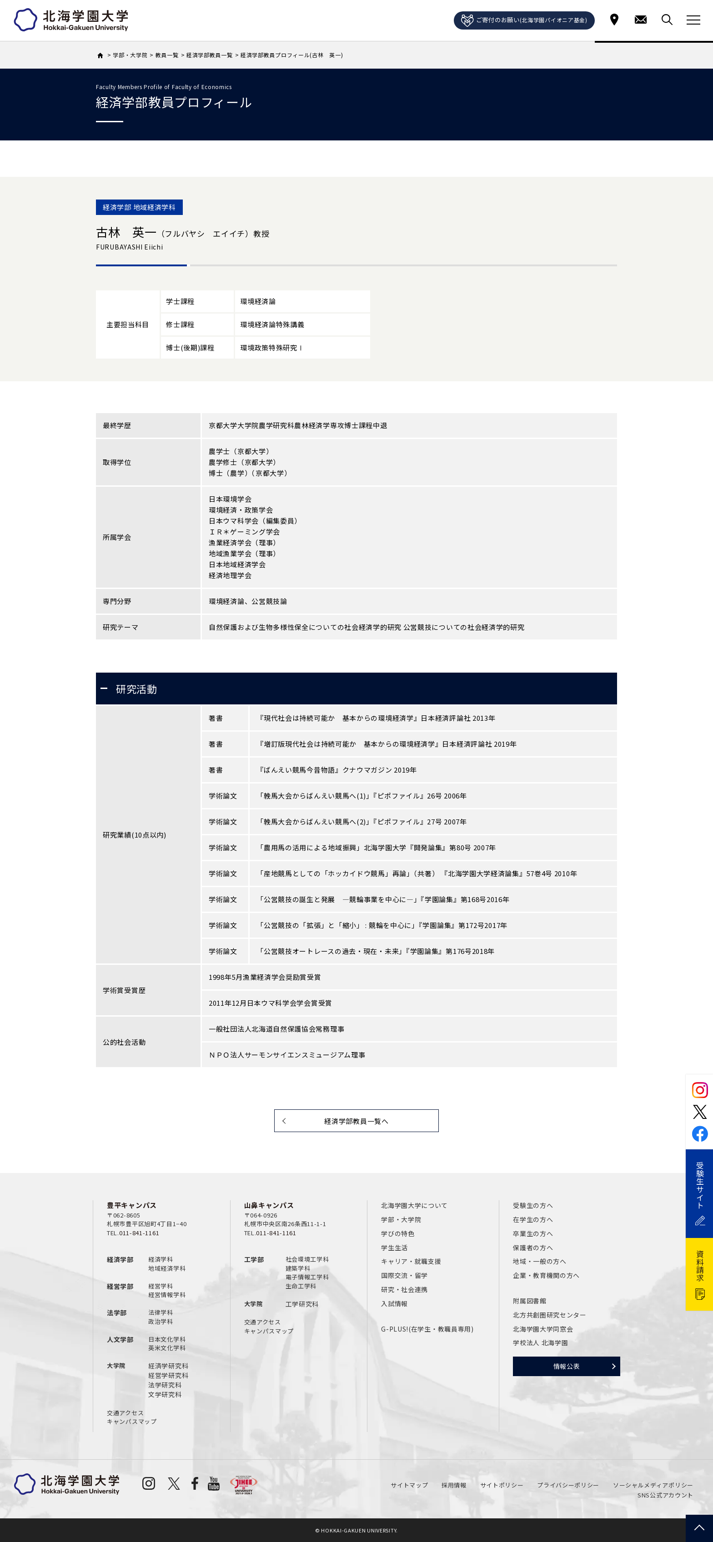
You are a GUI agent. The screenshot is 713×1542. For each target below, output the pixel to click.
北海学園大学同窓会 (543, 1328)
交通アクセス (125, 1412)
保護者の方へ (533, 1247)
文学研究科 (165, 1394)
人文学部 (120, 1339)
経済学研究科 (168, 1365)
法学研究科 (165, 1384)
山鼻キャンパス (269, 1205)
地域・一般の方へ (540, 1261)
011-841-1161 (139, 1232)
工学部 (254, 1259)
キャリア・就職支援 (411, 1261)
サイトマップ (409, 1485)
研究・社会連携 (404, 1289)
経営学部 (120, 1286)
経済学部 (120, 1259)
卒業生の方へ (533, 1233)
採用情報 (454, 1485)
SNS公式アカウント (665, 1495)
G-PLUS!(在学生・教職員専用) (427, 1328)
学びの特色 (398, 1233)
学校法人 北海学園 (540, 1342)
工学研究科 (302, 1303)
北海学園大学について (414, 1205)
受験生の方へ (533, 1205)
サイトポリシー (502, 1485)
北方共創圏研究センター (550, 1314)
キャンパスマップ (132, 1421)
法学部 (117, 1312)
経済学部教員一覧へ (356, 1121)
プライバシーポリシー (568, 1485)
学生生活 (394, 1247)
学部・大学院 (401, 1219)
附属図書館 (530, 1300)
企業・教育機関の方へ (546, 1275)
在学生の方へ (533, 1219)
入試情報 (394, 1303)
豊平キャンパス (132, 1205)
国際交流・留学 (404, 1275)
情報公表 (566, 1366)
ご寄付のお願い (524, 21)
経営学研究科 (168, 1375)
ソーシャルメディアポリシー (653, 1485)
